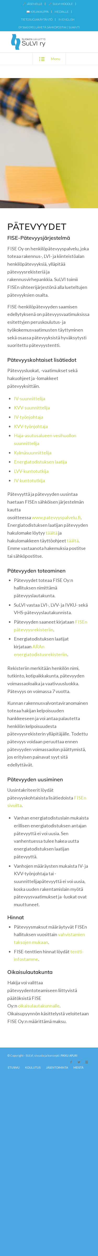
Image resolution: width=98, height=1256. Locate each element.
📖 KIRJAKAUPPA (37, 11)
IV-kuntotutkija (29, 480)
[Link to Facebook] (71, 1062)
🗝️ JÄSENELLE (32, 3)
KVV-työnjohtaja (31, 426)
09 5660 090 (26, 27)
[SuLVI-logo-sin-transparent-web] (40, 41)
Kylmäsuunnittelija (32, 452)
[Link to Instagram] (87, 1062)
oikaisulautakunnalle (39, 1005)
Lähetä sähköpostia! (51, 27)
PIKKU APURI (69, 1055)
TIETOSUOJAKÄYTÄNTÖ (37, 19)
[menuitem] (32, 4)
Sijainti (74, 27)
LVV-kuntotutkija (31, 471)
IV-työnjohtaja (28, 417)
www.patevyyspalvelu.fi (56, 517)
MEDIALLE (62, 11)
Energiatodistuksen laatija (40, 462)
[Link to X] (79, 1062)
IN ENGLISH (66, 19)
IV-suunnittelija (29, 398)
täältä (51, 533)
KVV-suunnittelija (32, 407)
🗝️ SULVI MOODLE (60, 3)
